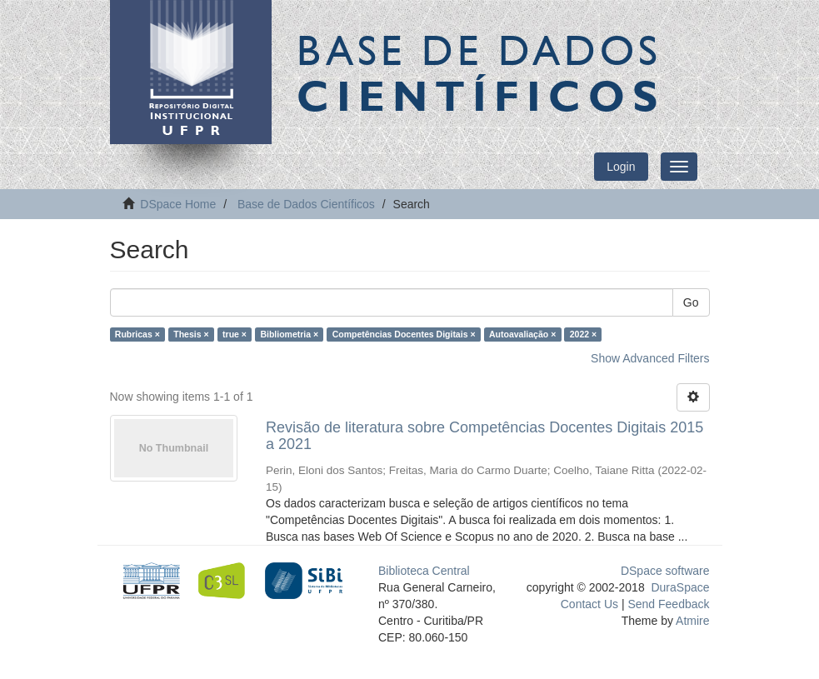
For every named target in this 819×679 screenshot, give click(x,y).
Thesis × (190, 334)
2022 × (583, 334)
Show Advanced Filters (650, 358)
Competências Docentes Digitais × (404, 334)
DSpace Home (178, 204)
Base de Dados (481, 72)
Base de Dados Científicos (306, 204)
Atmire (691, 620)
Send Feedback (668, 604)
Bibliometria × (289, 334)
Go (691, 302)
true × (234, 334)
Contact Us (589, 604)
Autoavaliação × (522, 334)
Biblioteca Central (424, 570)
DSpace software (665, 570)
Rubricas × (137, 334)
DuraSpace (680, 587)
